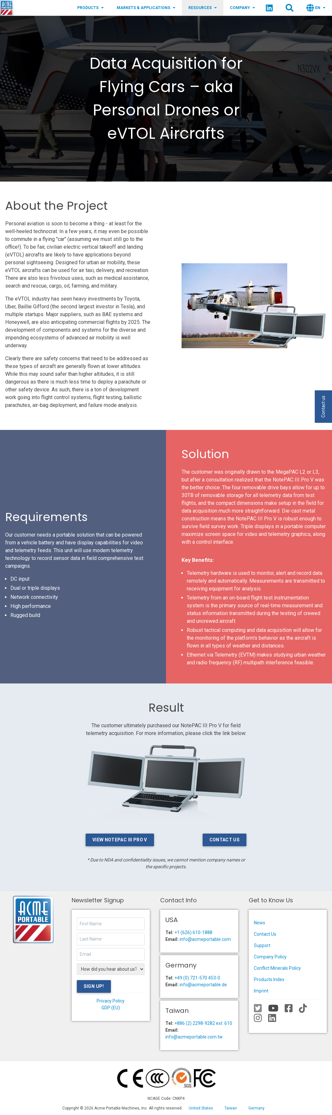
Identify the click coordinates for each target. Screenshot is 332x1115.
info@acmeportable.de (203, 984)
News (259, 922)
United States (201, 1108)
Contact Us (224, 839)
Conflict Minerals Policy (277, 968)
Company (242, 8)
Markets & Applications (146, 8)
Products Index (269, 979)
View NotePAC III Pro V (119, 839)
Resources (202, 8)
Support (262, 945)
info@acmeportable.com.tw (194, 1036)
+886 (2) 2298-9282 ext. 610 (203, 1023)
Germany (256, 1108)
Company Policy (270, 956)
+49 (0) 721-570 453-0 (197, 977)
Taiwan (230, 1108)
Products (90, 8)
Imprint (261, 990)
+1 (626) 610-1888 (193, 932)
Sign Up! (94, 986)
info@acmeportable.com (205, 939)
